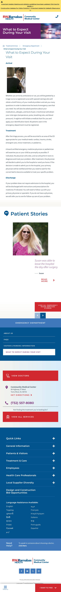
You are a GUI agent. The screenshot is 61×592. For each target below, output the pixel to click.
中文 (32, 521)
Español (34, 528)
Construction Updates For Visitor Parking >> (16, 8)
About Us (8, 333)
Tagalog (10, 510)
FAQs (6, 339)
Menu (5, 588)
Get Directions (20, 395)
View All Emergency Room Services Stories (48, 306)
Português (36, 525)
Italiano (34, 517)
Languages (20, 583)
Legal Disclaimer (28, 583)
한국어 (9, 521)
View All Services (20, 417)
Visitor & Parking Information (19, 346)
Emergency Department (31, 46)
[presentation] (48, 272)
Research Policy (38, 583)
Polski (9, 525)
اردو (7, 532)
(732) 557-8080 (22, 403)
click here (22, 545)
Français (34, 510)
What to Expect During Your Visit (23, 352)
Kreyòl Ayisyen (37, 513)
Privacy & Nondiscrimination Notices (30, 580)
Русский (9, 528)
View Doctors (17, 376)
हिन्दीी (8, 517)
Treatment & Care (12, 46)
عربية (33, 506)
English (9, 506)
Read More (44, 280)
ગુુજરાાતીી (9, 513)
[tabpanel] (30, 238)
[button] (48, 588)
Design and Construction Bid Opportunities (21, 491)
